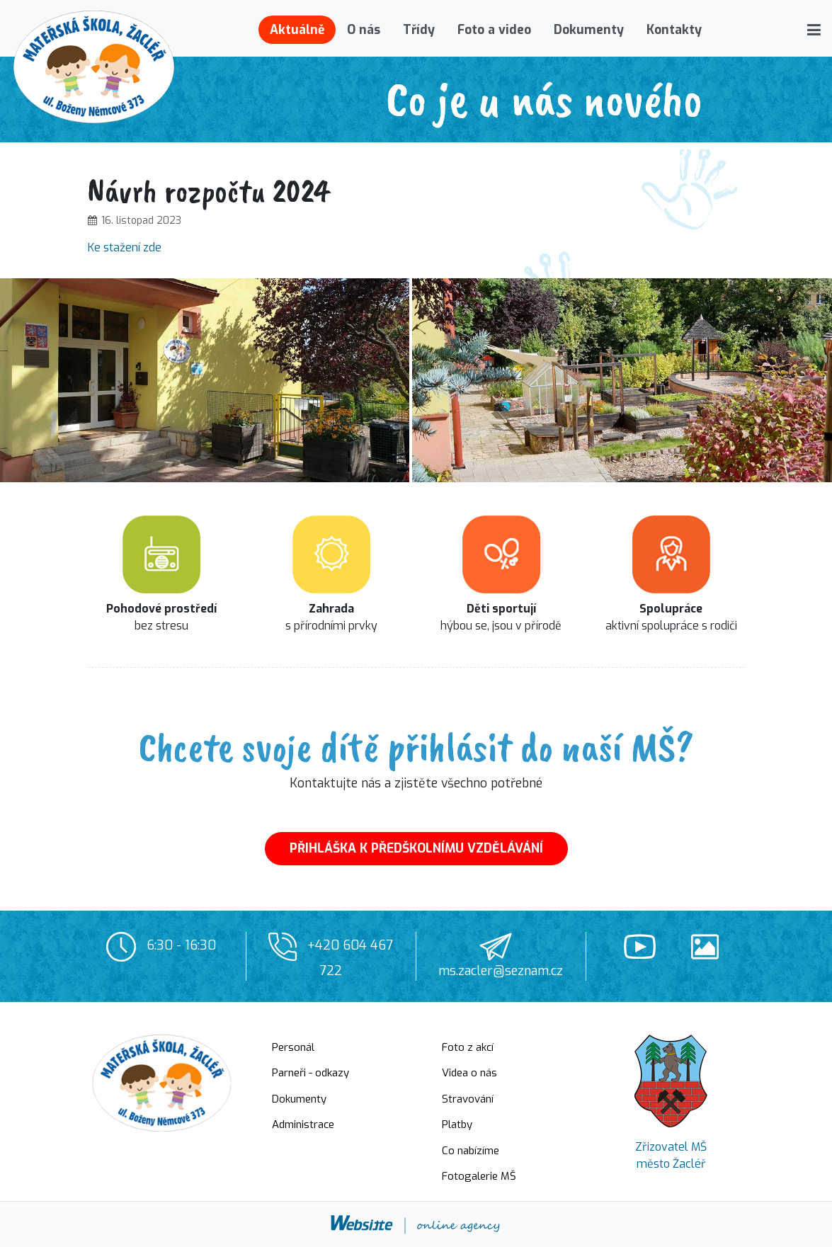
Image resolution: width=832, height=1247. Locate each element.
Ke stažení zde (124, 247)
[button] (814, 30)
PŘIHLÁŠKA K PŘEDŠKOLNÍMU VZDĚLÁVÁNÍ (416, 848)
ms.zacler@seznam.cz (500, 970)
